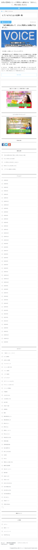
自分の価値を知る (7, 486)
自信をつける (6, 479)
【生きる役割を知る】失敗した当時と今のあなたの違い (15, 155)
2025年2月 (6, 225)
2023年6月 (6, 296)
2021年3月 (6, 317)
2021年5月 (6, 310)
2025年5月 (6, 215)
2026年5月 (6, 183)
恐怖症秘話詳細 (7, 444)
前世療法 (5, 409)
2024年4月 (6, 261)
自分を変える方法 (7, 490)
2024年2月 (6, 268)
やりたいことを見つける (9, 384)
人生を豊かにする (7, 398)
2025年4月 (6, 218)
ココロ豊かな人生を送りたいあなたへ (11, 162)
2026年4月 (6, 187)
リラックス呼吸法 (7, 388)
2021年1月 (6, 320)
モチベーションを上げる (9, 381)
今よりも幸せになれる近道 (9, 158)
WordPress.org (7, 534)
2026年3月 (6, 190)
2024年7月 (6, 250)
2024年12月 (6, 233)
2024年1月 (6, 271)
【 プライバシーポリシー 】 (23, 542)
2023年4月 (6, 303)
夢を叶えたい (6, 423)
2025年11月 (6, 201)
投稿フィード (6, 527)
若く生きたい (6, 497)
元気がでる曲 (6, 405)
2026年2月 (6, 194)
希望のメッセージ (7, 430)
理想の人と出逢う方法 (8, 462)
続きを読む (19, 74)
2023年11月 (6, 278)
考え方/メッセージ (7, 469)
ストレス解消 (6, 370)
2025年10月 (6, 204)
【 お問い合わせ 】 (4, 544)
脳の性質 (5, 472)
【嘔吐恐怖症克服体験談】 (11, 542)
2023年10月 (6, 282)
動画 (5, 412)
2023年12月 (6, 275)
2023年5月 (6, 299)
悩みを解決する (7, 447)
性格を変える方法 (7, 437)
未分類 (5, 455)
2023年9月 (6, 285)
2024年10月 (6, 240)
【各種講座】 (11, 544)
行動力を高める (7, 504)
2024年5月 (6, 257)
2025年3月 (6, 222)
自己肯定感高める (7, 493)
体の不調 (5, 402)
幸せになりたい (7, 433)
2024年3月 (6, 264)
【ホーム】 (3, 542)
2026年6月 (6, 180)
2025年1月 (6, 229)
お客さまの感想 (6, 22)
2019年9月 (6, 341)
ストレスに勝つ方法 (8, 367)
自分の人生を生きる (8, 483)
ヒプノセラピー (7, 377)
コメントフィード (7, 531)
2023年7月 (6, 292)
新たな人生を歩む (7, 451)
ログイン (5, 524)
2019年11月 (6, 338)
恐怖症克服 (6, 440)
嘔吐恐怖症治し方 (7, 419)
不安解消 (5, 391)
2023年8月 (6, 289)
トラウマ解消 (6, 374)
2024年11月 (6, 236)
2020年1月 (6, 331)
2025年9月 (6, 208)
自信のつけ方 (6, 476)
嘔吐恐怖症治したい (8, 416)
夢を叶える (6, 426)
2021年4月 (6, 313)
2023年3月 (6, 306)
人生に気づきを (7, 395)
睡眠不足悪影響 (7, 465)
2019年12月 (6, 334)
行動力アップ (6, 500)
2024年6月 (6, 254)
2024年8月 (6, 247)
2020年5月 (6, 327)
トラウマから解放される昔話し (10, 169)
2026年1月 (6, 197)
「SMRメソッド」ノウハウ (9, 353)
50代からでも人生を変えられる (10, 165)
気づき (5, 458)
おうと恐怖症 (6, 356)
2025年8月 (6, 211)
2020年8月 (6, 324)
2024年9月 (6, 243)
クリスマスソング (7, 363)
